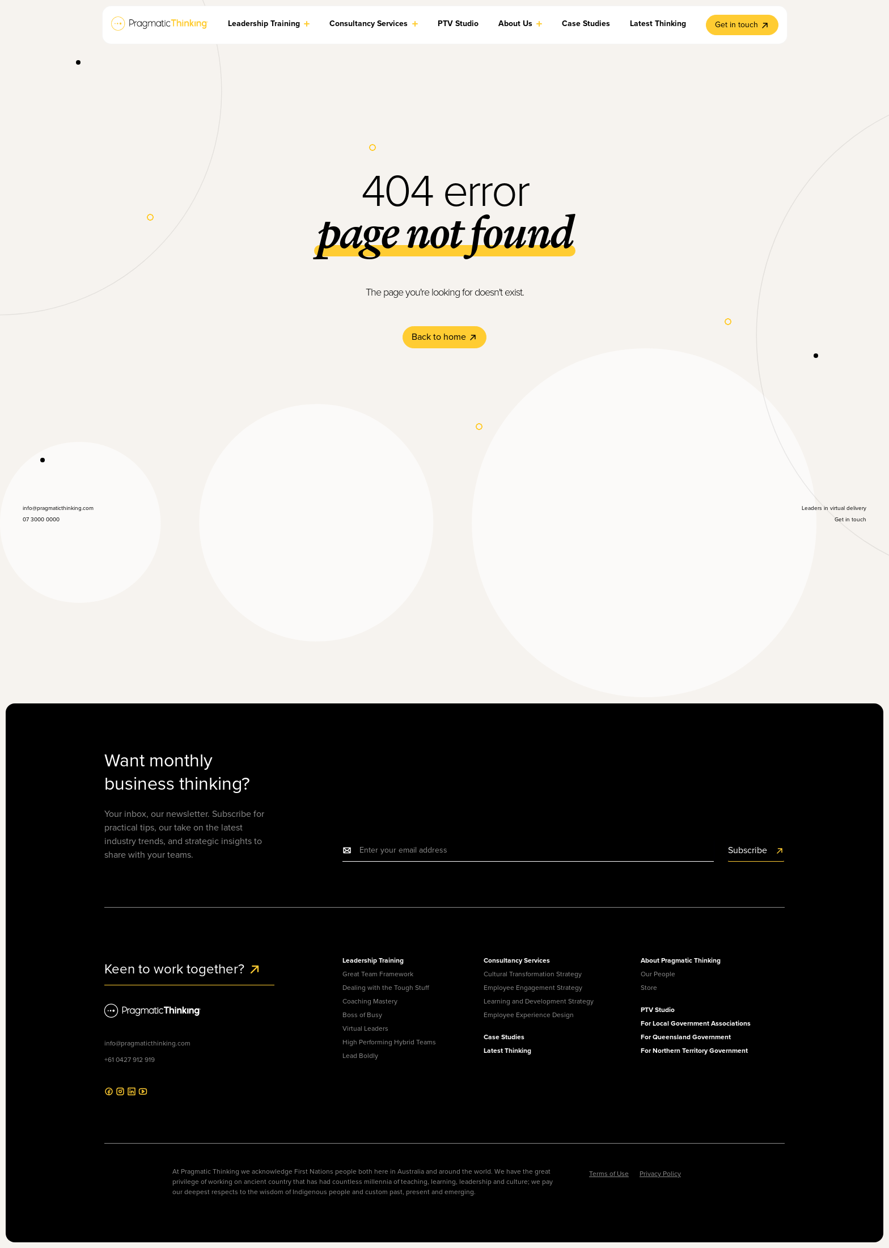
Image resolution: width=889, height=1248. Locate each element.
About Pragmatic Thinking (681, 960)
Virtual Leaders (365, 1028)
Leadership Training (373, 960)
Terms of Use (609, 1174)
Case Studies (504, 1037)
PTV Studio (658, 1010)
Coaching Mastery (369, 1001)
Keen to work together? (182, 969)
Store (649, 988)
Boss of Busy (362, 1015)
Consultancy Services (517, 960)
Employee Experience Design (529, 1015)
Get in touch (742, 25)
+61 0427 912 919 (129, 1060)
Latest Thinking (507, 1050)
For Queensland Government (686, 1037)
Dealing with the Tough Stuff (385, 988)
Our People (658, 974)
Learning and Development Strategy (539, 1001)
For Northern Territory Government (694, 1050)
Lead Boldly (360, 1056)
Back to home (444, 336)
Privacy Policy (660, 1174)
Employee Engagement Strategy (533, 988)
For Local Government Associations (696, 1023)
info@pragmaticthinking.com (147, 1043)
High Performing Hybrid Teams (389, 1042)
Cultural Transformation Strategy (533, 974)
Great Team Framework (377, 974)
